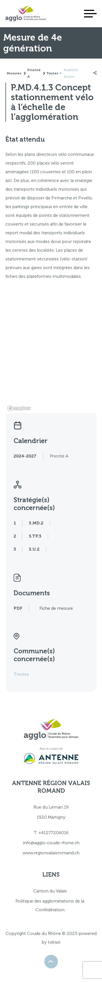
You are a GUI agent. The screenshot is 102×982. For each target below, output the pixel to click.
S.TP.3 (35, 536)
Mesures (14, 73)
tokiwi (54, 942)
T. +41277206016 (51, 832)
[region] (51, 356)
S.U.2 (34, 549)
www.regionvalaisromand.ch (51, 852)
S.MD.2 (36, 523)
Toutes (21, 674)
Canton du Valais (50, 890)
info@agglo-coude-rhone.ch (51, 842)
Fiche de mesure (56, 608)
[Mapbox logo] (19, 408)
